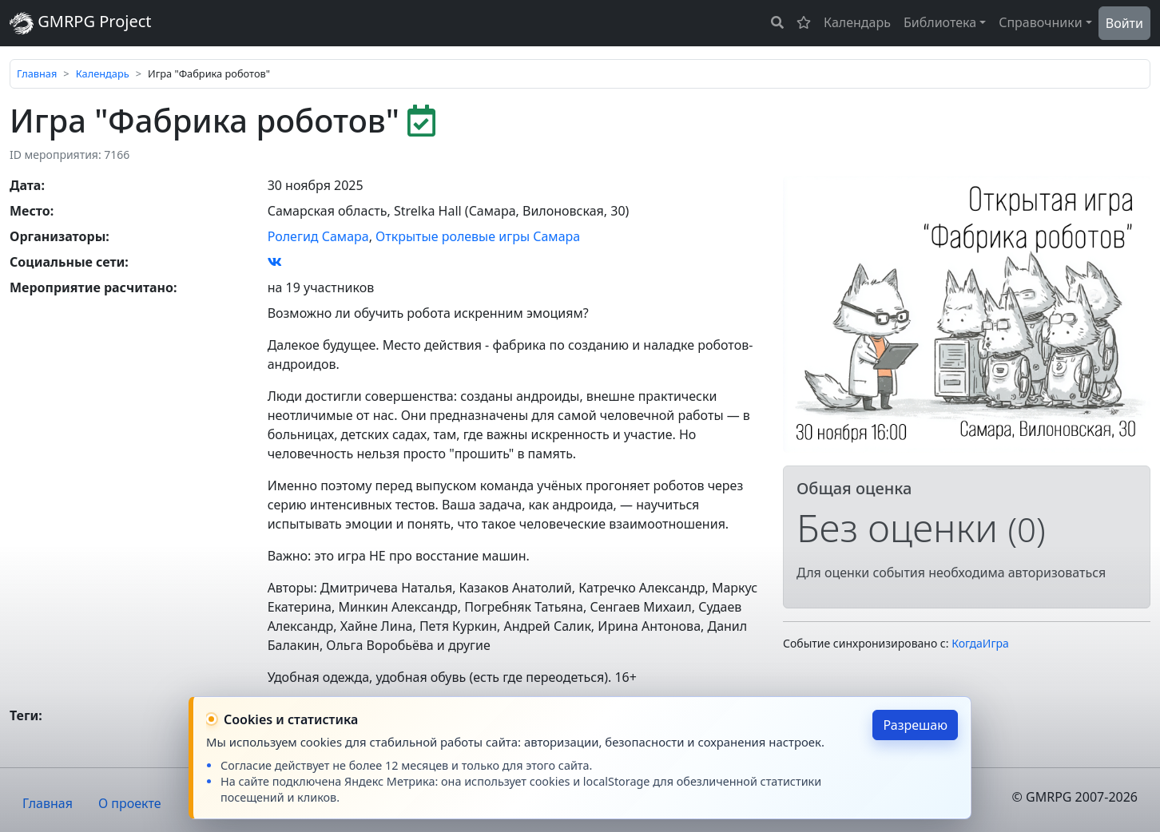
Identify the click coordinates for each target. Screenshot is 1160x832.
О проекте (129, 803)
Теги (24, 715)
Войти (1124, 23)
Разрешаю (915, 725)
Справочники (1041, 22)
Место (30, 211)
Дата (25, 185)
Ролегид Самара (318, 236)
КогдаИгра (980, 643)
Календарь (857, 22)
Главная (37, 73)
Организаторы (57, 236)
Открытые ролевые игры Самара (477, 236)
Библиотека (940, 22)
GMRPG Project (81, 22)
